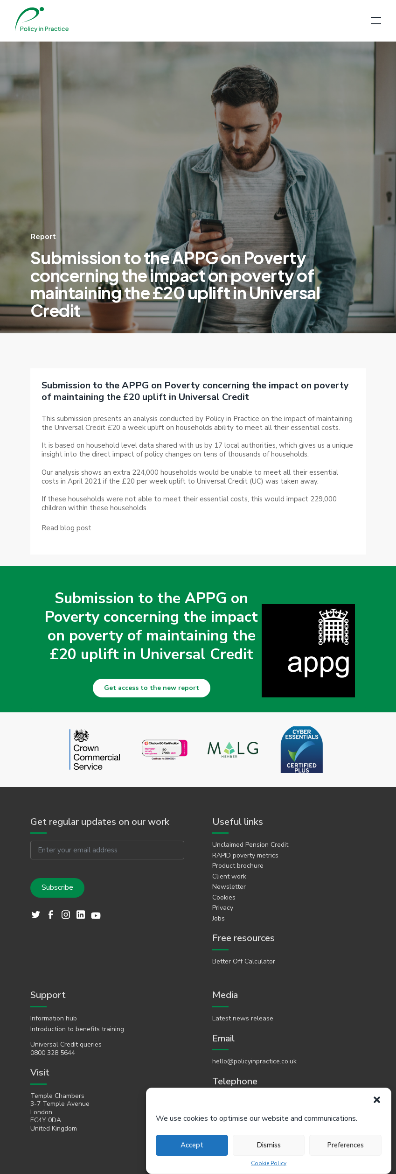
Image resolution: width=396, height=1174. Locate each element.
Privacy (222, 908)
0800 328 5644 (52, 1053)
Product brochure (238, 866)
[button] (377, 1099)
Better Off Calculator (243, 961)
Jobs (218, 918)
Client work (229, 876)
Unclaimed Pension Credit (250, 845)
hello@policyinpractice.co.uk (254, 1061)
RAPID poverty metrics (245, 855)
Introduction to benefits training (77, 1029)
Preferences (345, 1145)
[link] (66, 528)
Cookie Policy (268, 1163)
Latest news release (242, 1018)
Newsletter (229, 887)
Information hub (53, 1018)
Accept (192, 1145)
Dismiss (269, 1145)
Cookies (224, 897)
